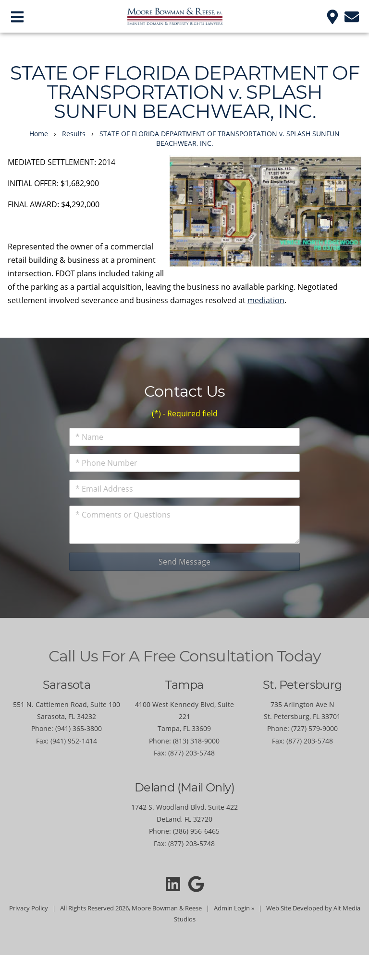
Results (74, 133)
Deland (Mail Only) (184, 787)
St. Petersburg (302, 685)
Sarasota (66, 685)
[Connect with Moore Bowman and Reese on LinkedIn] (172, 884)
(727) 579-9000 (314, 728)
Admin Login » (234, 908)
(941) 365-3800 (78, 728)
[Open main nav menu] (17, 16)
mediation (265, 300)
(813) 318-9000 (196, 740)
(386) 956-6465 (196, 831)
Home (38, 133)
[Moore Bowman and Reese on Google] (196, 884)
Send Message (184, 561)
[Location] (332, 16)
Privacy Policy (28, 908)
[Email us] (351, 16)
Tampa (184, 685)
